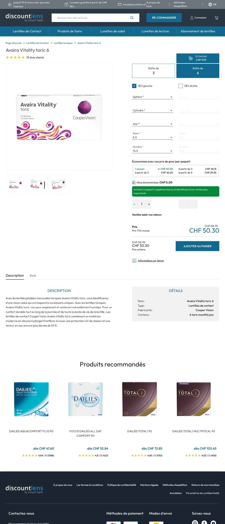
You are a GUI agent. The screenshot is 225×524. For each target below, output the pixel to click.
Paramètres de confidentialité (202, 493)
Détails (176, 290)
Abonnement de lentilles (198, 31)
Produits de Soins (70, 31)
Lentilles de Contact (27, 31)
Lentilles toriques (63, 43)
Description (15, 275)
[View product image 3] (59, 184)
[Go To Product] (31, 399)
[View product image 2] (38, 184)
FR (212, 4)
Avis (33, 275)
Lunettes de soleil (112, 31)
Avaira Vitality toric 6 (89, 43)
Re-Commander (164, 17)
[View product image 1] (16, 184)
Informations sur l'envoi (148, 261)
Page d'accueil (14, 43)
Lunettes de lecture (155, 31)
